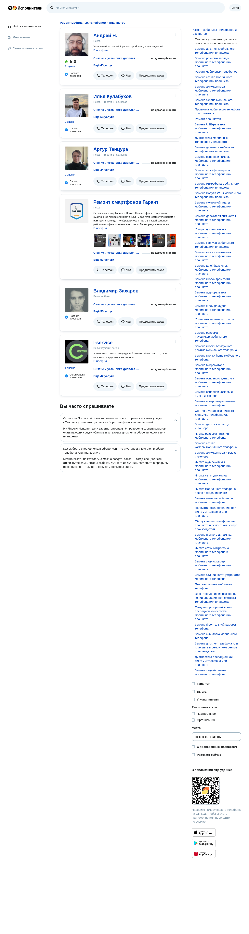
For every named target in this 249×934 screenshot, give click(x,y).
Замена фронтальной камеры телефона (215, 626)
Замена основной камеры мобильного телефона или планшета (213, 160)
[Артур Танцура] (76, 158)
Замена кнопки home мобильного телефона (217, 357)
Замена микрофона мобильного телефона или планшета (217, 185)
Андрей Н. (105, 35)
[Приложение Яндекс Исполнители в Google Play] (204, 843)
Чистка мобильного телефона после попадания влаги (215, 490)
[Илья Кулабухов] (76, 105)
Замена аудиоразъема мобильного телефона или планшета (213, 296)
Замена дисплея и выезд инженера (212, 426)
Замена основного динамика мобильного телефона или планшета (214, 382)
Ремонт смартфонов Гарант (126, 202)
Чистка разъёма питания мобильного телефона (212, 435)
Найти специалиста (24, 26)
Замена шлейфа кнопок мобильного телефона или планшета (213, 269)
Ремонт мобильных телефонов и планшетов (214, 31)
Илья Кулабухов (112, 96)
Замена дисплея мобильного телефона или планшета (214, 50)
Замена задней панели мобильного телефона (210, 672)
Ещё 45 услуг (102, 65)
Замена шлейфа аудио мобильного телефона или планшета (213, 309)
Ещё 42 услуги (103, 376)
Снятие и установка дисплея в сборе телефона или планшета (116, 58)
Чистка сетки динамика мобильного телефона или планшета (213, 479)
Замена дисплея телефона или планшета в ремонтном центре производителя (216, 647)
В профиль (100, 50)
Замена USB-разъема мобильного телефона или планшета (213, 128)
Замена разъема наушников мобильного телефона (211, 336)
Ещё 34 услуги (103, 169)
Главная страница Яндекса (10, 8)
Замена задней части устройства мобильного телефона (217, 576)
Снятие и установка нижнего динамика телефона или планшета (214, 414)
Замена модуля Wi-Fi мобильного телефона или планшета (218, 195)
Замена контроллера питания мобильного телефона (215, 403)
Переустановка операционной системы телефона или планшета (215, 511)
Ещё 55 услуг (102, 311)
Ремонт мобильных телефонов (216, 71)
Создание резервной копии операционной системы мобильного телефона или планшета (213, 613)
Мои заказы (19, 37)
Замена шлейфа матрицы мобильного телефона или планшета (213, 174)
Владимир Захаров (115, 290)
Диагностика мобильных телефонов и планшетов (211, 139)
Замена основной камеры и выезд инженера (214, 393)
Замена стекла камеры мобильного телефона (216, 445)
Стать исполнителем (25, 48)
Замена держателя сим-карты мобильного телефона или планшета (215, 219)
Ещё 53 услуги (103, 117)
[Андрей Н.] (76, 44)
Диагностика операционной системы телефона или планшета (213, 660)
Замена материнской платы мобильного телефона (214, 500)
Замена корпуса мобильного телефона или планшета (214, 244)
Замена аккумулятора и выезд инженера (215, 454)
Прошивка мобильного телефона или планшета (217, 111)
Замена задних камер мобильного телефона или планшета (213, 565)
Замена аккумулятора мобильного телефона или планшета (213, 90)
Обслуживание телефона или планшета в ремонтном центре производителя (216, 525)
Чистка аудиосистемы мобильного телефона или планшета (213, 466)
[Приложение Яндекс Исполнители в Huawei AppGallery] (204, 854)
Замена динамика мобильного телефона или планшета (215, 149)
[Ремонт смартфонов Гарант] (76, 211)
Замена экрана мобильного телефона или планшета (213, 102)
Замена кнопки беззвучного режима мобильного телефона (216, 348)
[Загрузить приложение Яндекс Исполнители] (216, 791)
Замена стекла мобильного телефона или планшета (213, 79)
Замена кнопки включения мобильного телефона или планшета (213, 256)
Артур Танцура (110, 149)
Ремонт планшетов (208, 118)
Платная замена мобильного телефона (214, 586)
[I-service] (76, 351)
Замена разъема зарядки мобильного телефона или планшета (213, 62)
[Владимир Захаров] (76, 300)
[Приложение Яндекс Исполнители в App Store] (204, 832)
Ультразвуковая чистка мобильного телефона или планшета (213, 233)
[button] (105, 75)
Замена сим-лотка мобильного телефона (216, 636)
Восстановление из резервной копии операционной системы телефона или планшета (215, 597)
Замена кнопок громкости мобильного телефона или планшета (213, 283)
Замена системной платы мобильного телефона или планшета (213, 206)
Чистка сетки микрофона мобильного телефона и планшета (212, 552)
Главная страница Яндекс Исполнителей (25, 8)
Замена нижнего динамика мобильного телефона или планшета (213, 538)
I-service (102, 342)
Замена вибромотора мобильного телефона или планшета (213, 369)
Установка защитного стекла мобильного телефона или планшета (214, 323)
